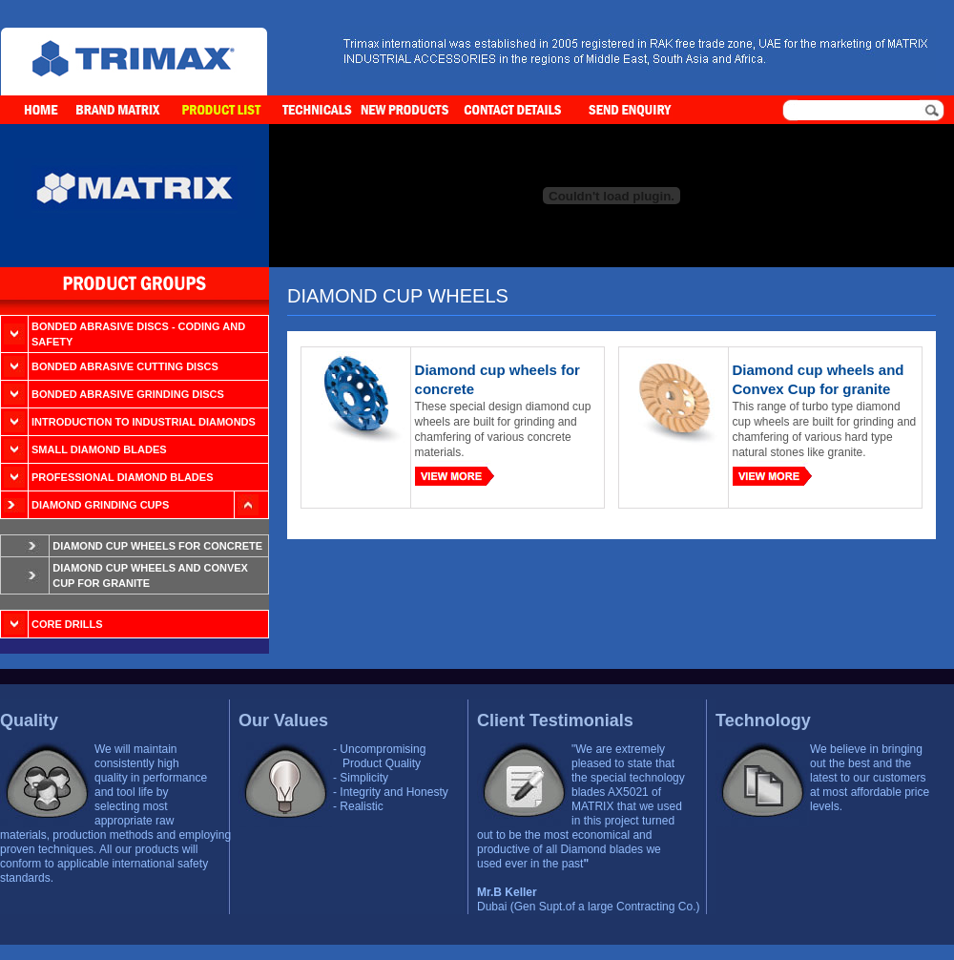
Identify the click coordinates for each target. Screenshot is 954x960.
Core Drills (67, 624)
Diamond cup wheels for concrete (157, 546)
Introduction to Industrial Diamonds (143, 422)
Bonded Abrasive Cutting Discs (124, 366)
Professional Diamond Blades (122, 477)
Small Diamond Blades (99, 449)
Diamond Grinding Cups (100, 505)
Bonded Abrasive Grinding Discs (127, 394)
